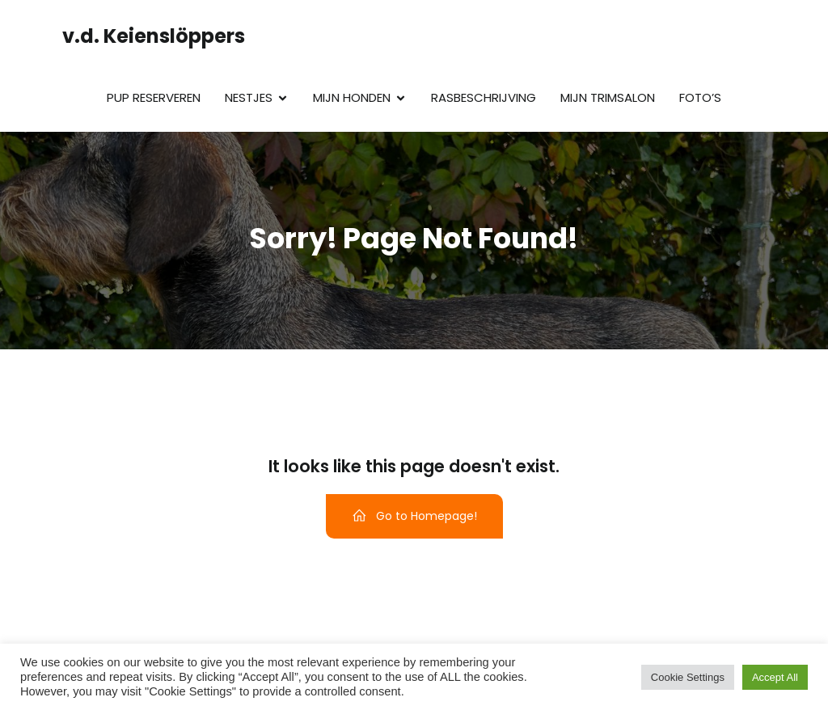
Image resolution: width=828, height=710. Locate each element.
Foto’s (700, 97)
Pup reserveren (154, 97)
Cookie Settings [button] (687, 677)
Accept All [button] (775, 677)
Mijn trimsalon (607, 97)
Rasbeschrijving (483, 97)
